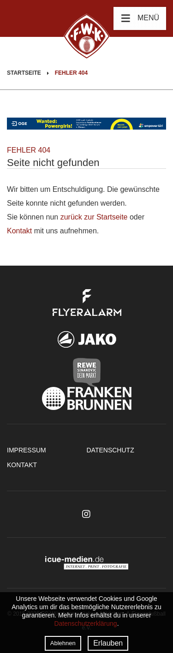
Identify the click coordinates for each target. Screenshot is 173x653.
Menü (139, 18)
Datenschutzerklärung (85, 623)
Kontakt (19, 231)
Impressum (26, 450)
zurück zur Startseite (94, 217)
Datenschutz (110, 450)
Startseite (24, 73)
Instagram (86, 514)
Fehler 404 (71, 73)
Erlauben (108, 643)
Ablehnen (63, 643)
